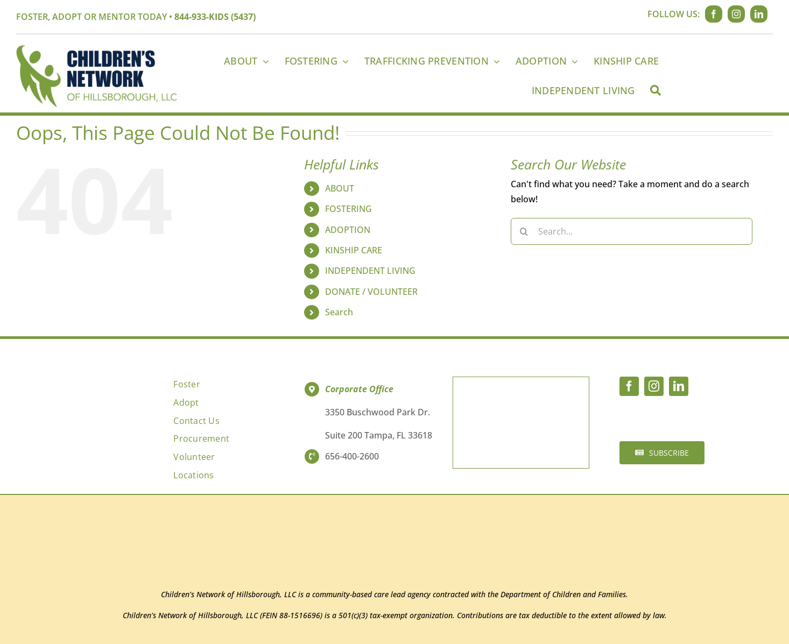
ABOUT (339, 188)
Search (339, 312)
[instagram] (736, 14)
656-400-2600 (352, 456)
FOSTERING (348, 209)
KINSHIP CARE (353, 250)
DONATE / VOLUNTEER (371, 292)
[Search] (655, 90)
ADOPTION (347, 230)
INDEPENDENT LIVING (370, 271)
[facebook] (713, 14)
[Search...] (631, 231)
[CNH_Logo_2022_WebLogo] (96, 49)
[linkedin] (758, 14)
